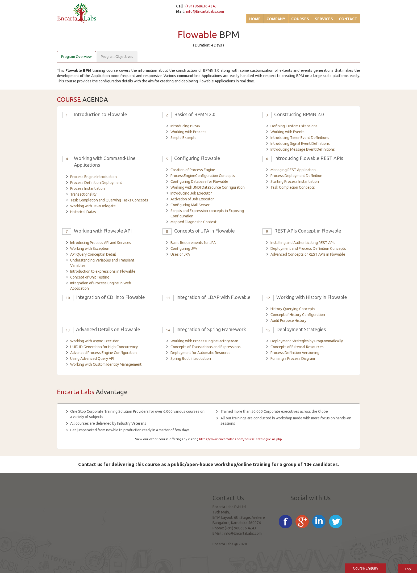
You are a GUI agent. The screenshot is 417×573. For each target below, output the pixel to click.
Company (275, 19)
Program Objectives (117, 56)
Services (324, 19)
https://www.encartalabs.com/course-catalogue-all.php (240, 439)
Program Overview (76, 56)
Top (408, 569)
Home (255, 19)
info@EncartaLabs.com (205, 11)
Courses (300, 19)
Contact (348, 19)
